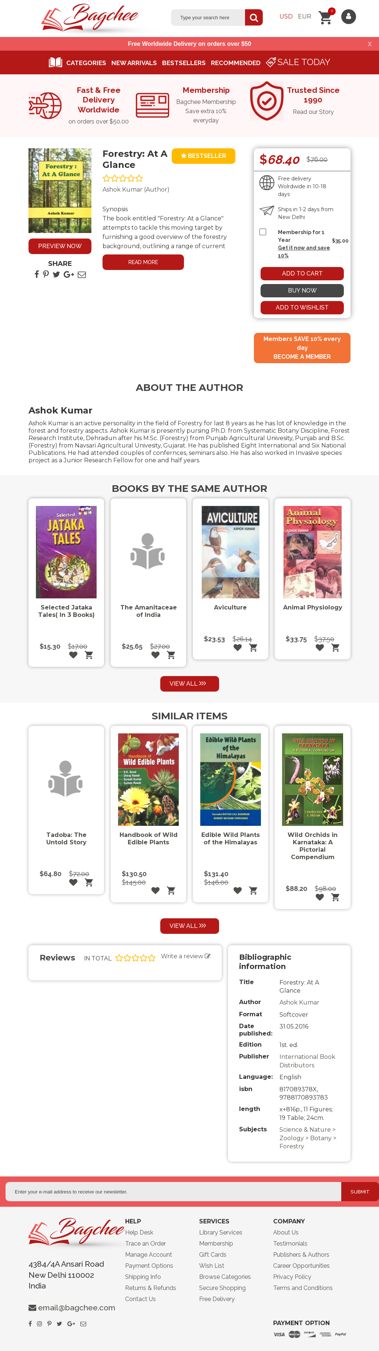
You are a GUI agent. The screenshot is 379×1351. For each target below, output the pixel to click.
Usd (286, 16)
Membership (216, 1243)
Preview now (60, 246)
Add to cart (302, 273)
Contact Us (140, 1299)
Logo (97, 20)
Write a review (186, 956)
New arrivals (134, 63)
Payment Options (149, 1265)
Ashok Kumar (299, 1002)
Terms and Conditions (303, 1287)
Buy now (302, 290)
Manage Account (148, 1254)
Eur (304, 16)
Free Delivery (217, 1299)
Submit (360, 1192)
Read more (143, 262)
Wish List (211, 1265)
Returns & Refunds (150, 1287)
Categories (86, 63)
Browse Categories (225, 1276)
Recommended (236, 63)
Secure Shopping (222, 1287)
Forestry (291, 1146)
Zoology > (294, 1138)
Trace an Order (145, 1243)
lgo (102, 1234)
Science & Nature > (307, 1129)
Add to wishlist (302, 307)
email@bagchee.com (76, 1307)
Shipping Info (143, 1276)
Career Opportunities (301, 1265)
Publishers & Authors (301, 1254)
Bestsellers (184, 63)
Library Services (220, 1232)
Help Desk (139, 1232)
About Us (286, 1232)
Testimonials (290, 1243)
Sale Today (304, 62)
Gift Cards (213, 1254)
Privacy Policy (292, 1276)
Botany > (323, 1138)
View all (188, 683)
